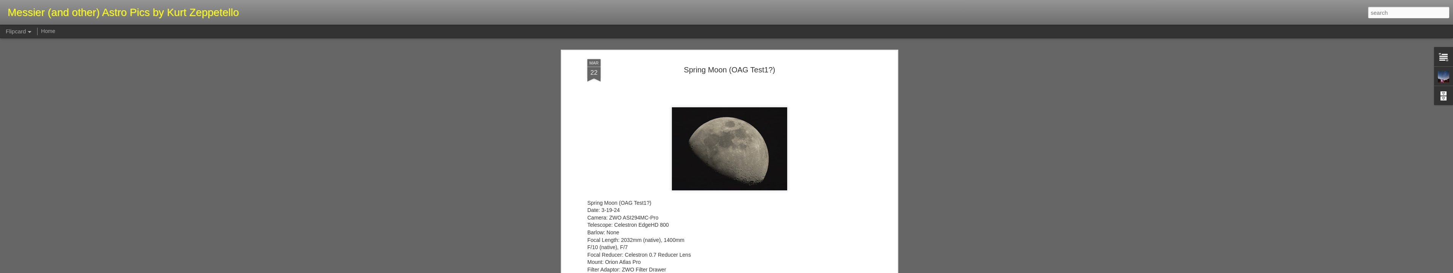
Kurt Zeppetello (763, 138)
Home (48, 31)
